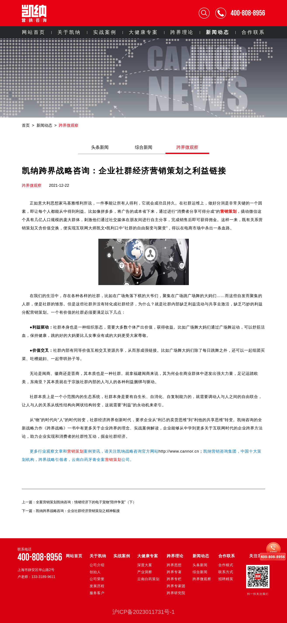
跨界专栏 (174, 579)
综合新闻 (143, 147)
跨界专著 (174, 572)
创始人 (95, 572)
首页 (26, 125)
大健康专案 (143, 32)
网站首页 (33, 32)
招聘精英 (225, 579)
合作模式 (225, 565)
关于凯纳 (69, 32)
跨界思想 (174, 565)
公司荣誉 (97, 579)
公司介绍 (97, 565)
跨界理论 (182, 32)
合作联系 (253, 32)
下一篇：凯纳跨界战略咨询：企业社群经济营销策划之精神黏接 (71, 511)
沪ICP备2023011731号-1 (143, 612)
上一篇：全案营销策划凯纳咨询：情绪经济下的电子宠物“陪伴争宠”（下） (79, 502)
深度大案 (144, 565)
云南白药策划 (148, 579)
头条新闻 (100, 147)
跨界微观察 (68, 125)
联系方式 (225, 572)
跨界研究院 (176, 593)
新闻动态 (218, 32)
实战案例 (105, 32)
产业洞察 (144, 572)
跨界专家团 (176, 586)
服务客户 (97, 593)
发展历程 (97, 586)
